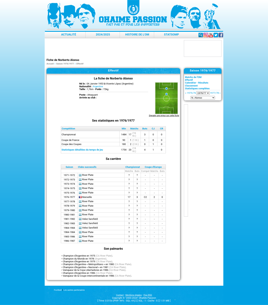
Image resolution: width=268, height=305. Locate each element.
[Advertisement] (114, 48)
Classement (191, 85)
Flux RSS (147, 295)
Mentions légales (133, 295)
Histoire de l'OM (137, 34)
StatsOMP (171, 34)
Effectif (189, 80)
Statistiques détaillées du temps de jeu (82, 149)
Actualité (68, 34)
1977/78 (214, 93)
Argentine (98, 86)
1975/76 (191, 93)
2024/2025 (103, 34)
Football (58, 290)
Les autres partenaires (74, 290)
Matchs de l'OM (193, 77)
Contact (120, 295)
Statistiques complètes (197, 88)
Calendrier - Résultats (196, 82)
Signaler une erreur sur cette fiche (164, 115)
